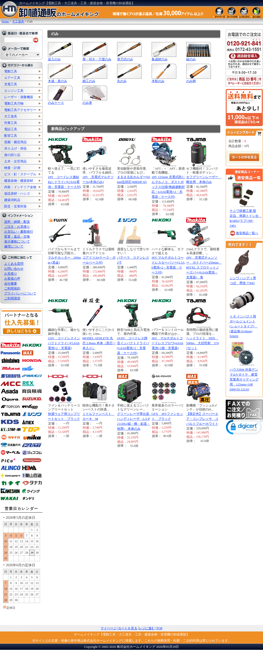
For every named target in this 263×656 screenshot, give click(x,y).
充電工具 (10, 84)
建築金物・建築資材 (18, 180)
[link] (244, 428)
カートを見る (127, 628)
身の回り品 (12, 155)
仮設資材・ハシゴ (17, 193)
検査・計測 (12, 168)
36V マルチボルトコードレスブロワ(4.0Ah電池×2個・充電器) (167, 343)
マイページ (109, 628)
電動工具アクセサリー (20, 110)
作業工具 (10, 123)
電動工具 (10, 71)
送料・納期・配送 (17, 222)
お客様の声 (12, 278)
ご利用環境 (12, 298)
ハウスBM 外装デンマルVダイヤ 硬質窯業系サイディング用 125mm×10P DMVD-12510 (244, 379)
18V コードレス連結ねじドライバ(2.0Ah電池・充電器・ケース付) (64, 182)
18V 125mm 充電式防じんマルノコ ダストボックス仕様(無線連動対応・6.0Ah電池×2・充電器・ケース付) (168, 187)
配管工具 (10, 135)
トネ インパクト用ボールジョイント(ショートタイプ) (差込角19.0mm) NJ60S (244, 326)
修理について (13, 246)
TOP (159, 628)
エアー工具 (12, 78)
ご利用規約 (12, 288)
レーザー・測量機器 (18, 97)
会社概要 (10, 283)
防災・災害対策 (15, 206)
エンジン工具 (13, 90)
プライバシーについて (20, 293)
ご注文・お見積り (17, 226)
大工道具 (10, 116)
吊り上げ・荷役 (15, 148)
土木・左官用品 (15, 161)
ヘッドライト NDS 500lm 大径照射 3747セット (202, 343)
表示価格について (17, 241)
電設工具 (10, 129)
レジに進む (147, 628)
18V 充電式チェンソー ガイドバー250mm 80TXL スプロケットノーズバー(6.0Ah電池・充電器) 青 (204, 267)
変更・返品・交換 (17, 236)
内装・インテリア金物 (20, 187)
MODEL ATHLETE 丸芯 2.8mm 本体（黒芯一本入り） (99, 343)
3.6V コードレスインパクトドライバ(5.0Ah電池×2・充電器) (64, 343)
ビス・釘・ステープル (20, 174)
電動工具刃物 (13, 103)
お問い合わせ (13, 269)
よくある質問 (13, 264)
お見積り (10, 273)
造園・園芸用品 (15, 142)
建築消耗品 (12, 200)
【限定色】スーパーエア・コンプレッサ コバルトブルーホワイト (202, 419)
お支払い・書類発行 (18, 231)
